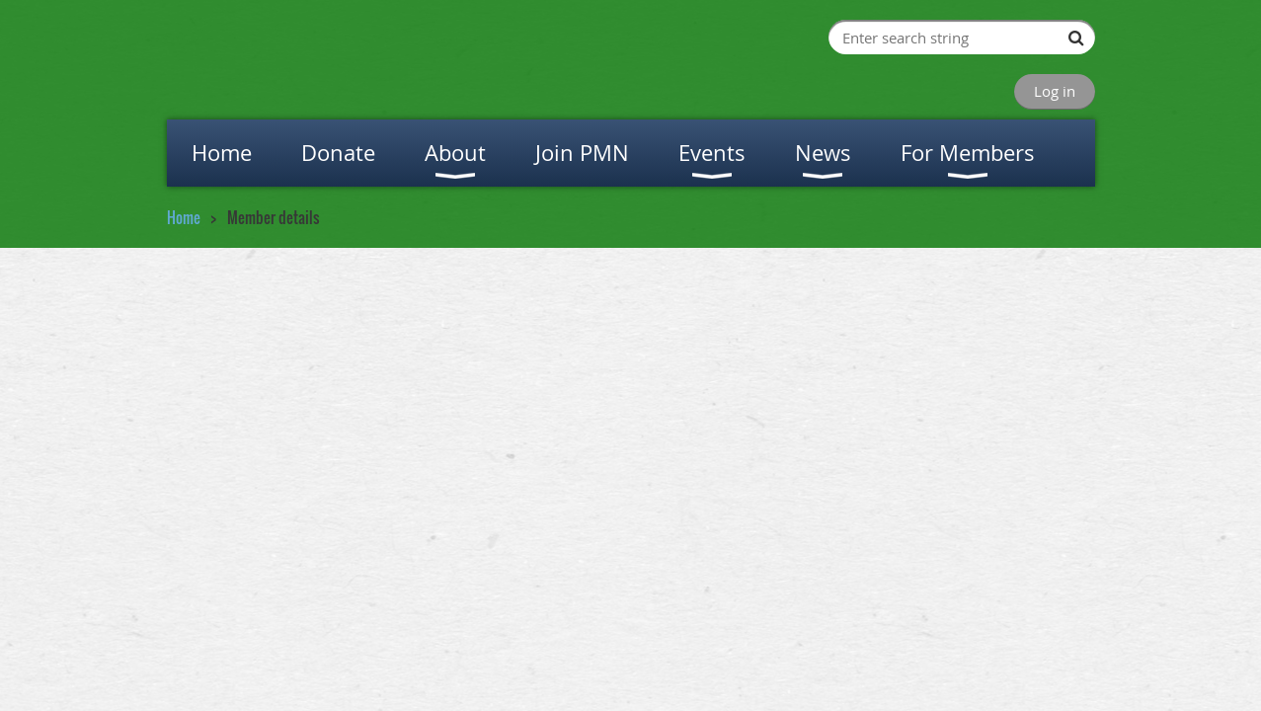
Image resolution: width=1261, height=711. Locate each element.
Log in (1054, 91)
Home (183, 217)
